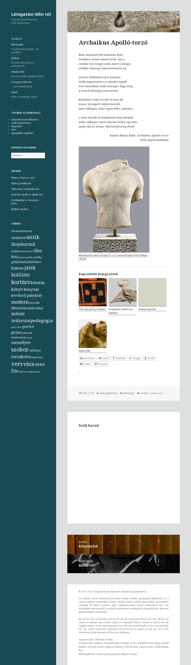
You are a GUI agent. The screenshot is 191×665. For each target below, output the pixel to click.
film (38, 250)
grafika (37, 257)
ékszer (23, 371)
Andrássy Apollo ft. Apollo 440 (27, 194)
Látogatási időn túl (31, 14)
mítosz (18, 314)
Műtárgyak (28, 48)
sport (29, 337)
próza (16, 332)
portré (28, 326)
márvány (35, 308)
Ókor (14, 129)
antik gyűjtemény (109, 393)
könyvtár (31, 289)
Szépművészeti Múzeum (24, 119)
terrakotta (21, 356)
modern (20, 302)
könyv (17, 289)
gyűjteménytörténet (26, 262)
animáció (18, 237)
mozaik (34, 302)
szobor (20, 349)
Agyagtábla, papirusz (22, 133)
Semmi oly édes (147, 309)
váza (29, 363)
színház (35, 350)
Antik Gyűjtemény (21, 122)
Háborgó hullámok (21, 183)
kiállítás (20, 275)
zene (40, 364)
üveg (37, 371)
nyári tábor (16, 327)
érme (30, 371)
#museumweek (21, 231)
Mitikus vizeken (20, 209)
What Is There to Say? (23, 177)
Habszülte (84, 350)
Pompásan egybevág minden (121, 311)
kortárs (20, 282)
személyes (21, 342)
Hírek (28, 95)
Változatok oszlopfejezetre (25, 189)
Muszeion (19, 308)
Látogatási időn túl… (28, 84)
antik (32, 236)
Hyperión (16, 126)
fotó (14, 256)
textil (35, 357)
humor (17, 268)
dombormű (23, 244)
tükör (40, 357)
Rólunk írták (28, 74)
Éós (14, 371)
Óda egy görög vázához (92, 309)
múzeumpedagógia (32, 320)
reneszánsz (18, 337)
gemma (22, 257)
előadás (29, 251)
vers (17, 363)
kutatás (38, 282)
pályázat (27, 332)
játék (30, 267)
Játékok (28, 62)
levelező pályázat (26, 295)
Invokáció (16, 38)
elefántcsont (18, 251)
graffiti (29, 257)
